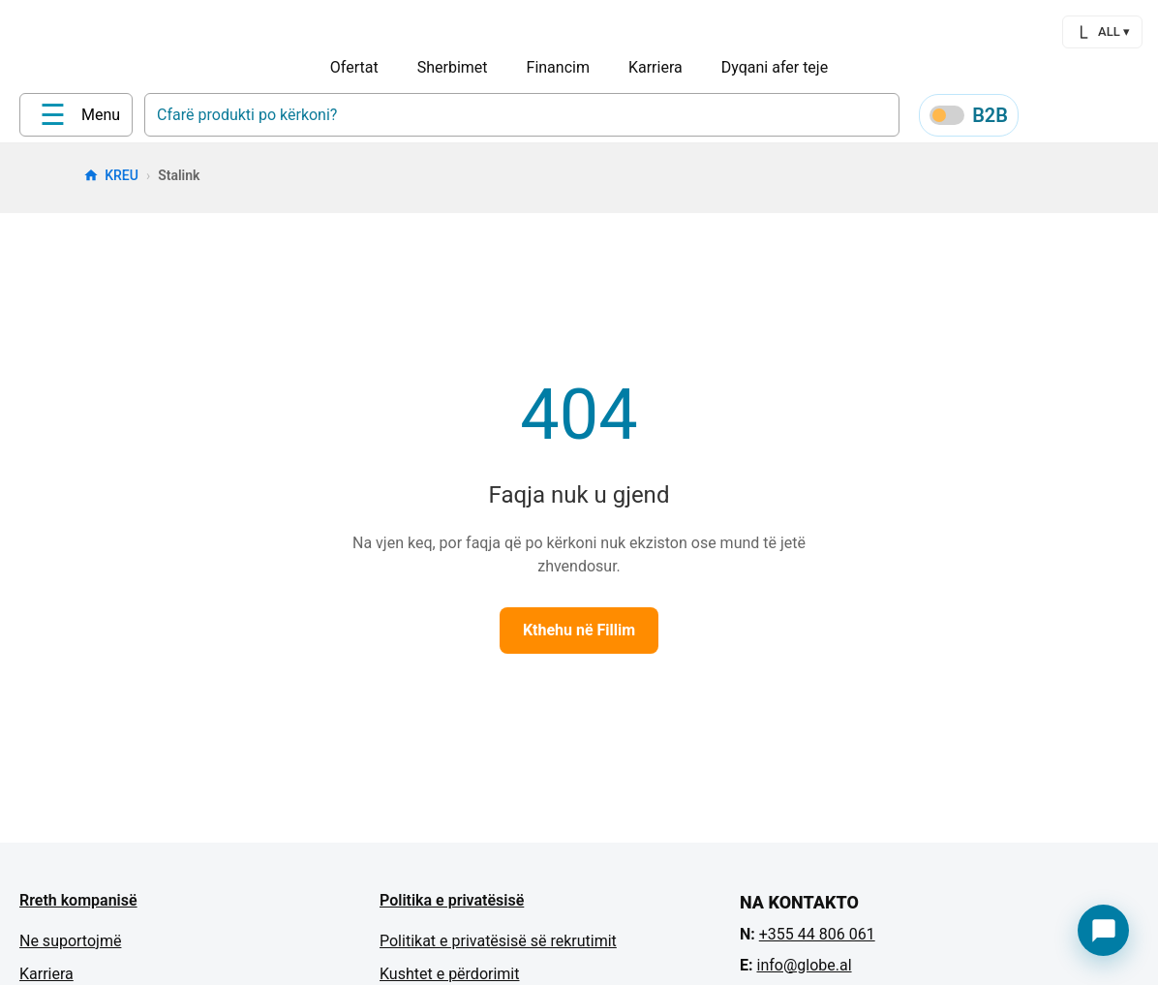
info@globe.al (803, 972)
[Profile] (1045, 118)
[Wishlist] (1092, 118)
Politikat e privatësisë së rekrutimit (498, 948)
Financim (558, 67)
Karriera (655, 67)
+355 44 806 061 (817, 941)
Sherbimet (452, 67)
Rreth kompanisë (78, 907)
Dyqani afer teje (774, 67)
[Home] (58, 117)
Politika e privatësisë (452, 907)
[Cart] (1138, 118)
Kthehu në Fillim (579, 637)
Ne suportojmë (70, 948)
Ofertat (354, 67)
